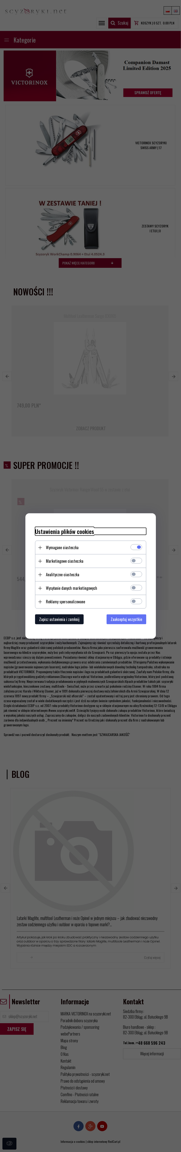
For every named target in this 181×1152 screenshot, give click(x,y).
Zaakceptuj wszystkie (126, 619)
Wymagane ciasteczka (62, 547)
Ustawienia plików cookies (64, 531)
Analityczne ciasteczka (62, 574)
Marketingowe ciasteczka (64, 561)
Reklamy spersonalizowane (65, 602)
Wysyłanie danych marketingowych (71, 588)
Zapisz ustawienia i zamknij (59, 619)
